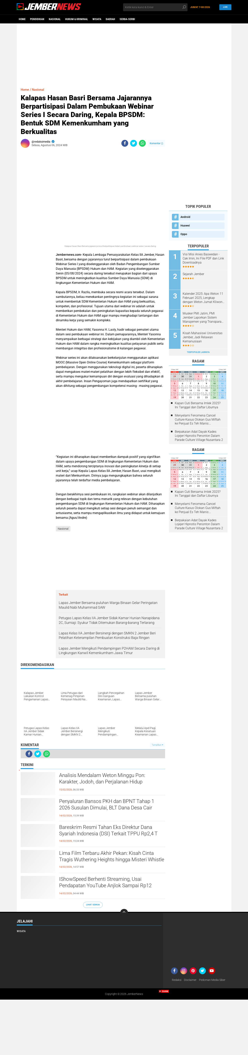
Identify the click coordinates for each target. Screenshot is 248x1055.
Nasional (55, 19)
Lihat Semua (93, 904)
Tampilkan (157, 745)
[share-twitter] (133, 143)
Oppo (183, 234)
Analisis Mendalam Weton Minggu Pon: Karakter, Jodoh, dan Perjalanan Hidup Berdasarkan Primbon (102, 781)
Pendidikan (37, 19)
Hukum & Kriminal (76, 19)
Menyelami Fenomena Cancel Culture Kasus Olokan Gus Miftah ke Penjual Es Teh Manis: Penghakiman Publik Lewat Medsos (197, 420)
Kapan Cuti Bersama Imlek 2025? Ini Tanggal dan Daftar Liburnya (197, 405)
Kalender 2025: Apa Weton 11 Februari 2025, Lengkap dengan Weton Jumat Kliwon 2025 (203, 298)
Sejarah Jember (193, 274)
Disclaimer (190, 979)
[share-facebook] (124, 143)
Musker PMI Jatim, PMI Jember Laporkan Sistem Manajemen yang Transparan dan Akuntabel (203, 318)
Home (22, 19)
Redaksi (176, 979)
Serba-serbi (127, 19)
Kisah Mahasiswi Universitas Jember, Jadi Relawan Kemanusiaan (202, 337)
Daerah (110, 19)
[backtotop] (124, 913)
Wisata (96, 19)
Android (185, 216)
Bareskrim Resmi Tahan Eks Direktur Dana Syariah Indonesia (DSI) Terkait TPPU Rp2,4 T (108, 830)
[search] (155, 7)
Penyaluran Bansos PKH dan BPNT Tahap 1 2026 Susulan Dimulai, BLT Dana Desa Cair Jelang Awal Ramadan (106, 807)
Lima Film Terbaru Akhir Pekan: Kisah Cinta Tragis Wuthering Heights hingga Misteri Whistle (111, 856)
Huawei (185, 225)
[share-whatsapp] (142, 143)
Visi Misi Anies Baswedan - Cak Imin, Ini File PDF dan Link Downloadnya (203, 258)
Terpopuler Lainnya (198, 352)
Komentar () (156, 143)
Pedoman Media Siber (212, 979)
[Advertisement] (124, 53)
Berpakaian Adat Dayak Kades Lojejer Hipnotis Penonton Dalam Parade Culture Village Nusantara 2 (199, 436)
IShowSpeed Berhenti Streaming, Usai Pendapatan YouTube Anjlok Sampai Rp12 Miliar (105, 885)
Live (224, 7)
